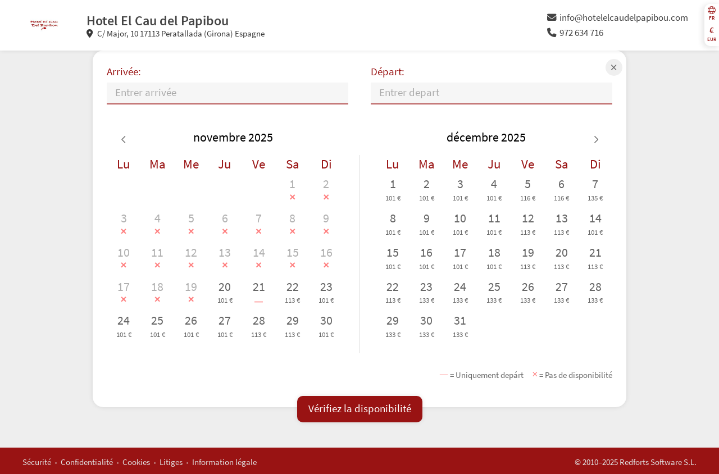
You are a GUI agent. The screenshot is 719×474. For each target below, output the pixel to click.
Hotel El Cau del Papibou (158, 20)
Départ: (387, 71)
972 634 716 (575, 33)
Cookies (136, 462)
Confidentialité (87, 462)
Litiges (171, 462)
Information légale (224, 462)
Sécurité (36, 462)
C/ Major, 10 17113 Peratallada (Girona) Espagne (176, 33)
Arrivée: (124, 71)
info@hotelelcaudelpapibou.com (617, 18)
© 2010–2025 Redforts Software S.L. (636, 462)
